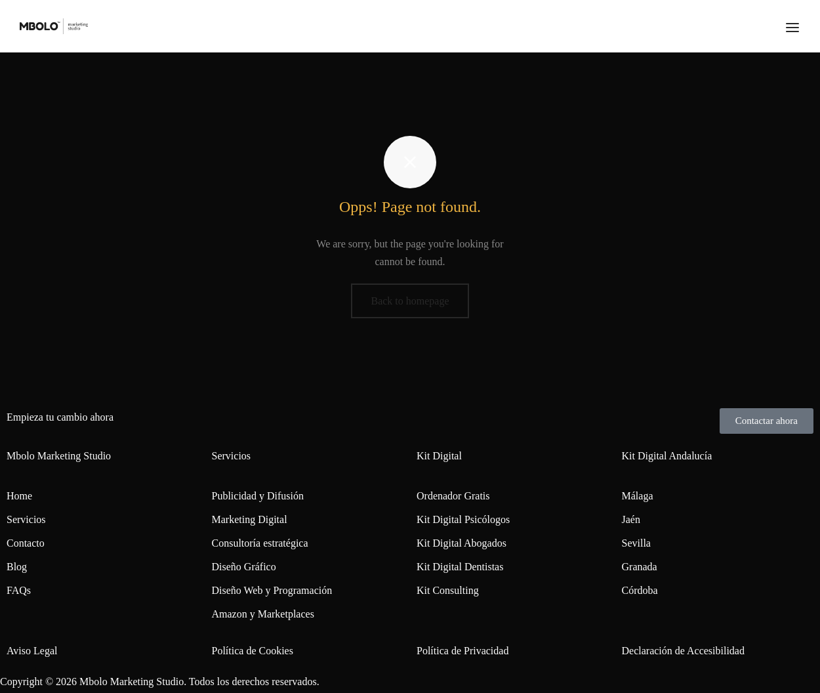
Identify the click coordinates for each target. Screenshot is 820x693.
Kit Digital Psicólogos (463, 519)
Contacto (26, 543)
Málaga (637, 495)
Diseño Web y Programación (272, 590)
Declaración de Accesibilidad (683, 650)
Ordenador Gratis (453, 495)
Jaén (631, 519)
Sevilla (636, 543)
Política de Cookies (252, 650)
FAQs (19, 590)
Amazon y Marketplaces (263, 614)
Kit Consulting (448, 590)
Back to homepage (410, 300)
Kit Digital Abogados (461, 543)
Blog (17, 566)
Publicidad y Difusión (258, 495)
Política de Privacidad (462, 650)
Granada (639, 566)
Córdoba (640, 590)
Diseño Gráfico (244, 566)
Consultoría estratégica (260, 543)
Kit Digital (439, 455)
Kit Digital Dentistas (460, 566)
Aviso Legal (32, 650)
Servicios (26, 519)
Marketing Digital (249, 519)
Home (19, 495)
